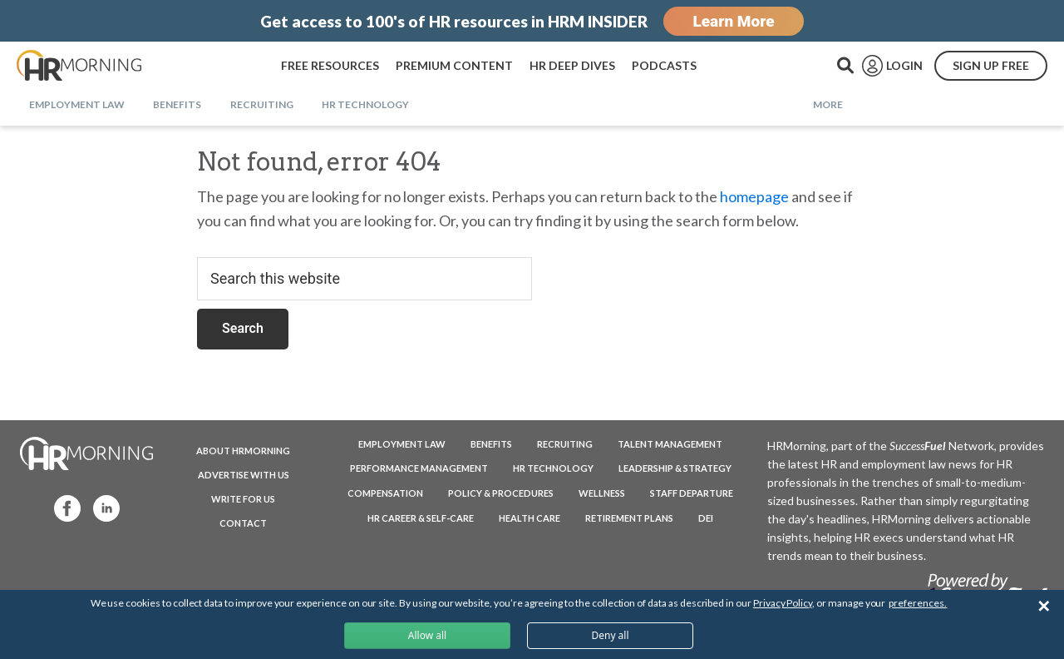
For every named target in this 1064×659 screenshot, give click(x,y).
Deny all (609, 635)
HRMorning (79, 66)
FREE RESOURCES (330, 65)
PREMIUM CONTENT (454, 65)
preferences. (918, 603)
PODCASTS (664, 65)
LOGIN (904, 65)
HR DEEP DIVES (572, 65)
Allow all (427, 635)
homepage (754, 196)
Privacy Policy (782, 603)
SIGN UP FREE (991, 65)
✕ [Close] (1044, 606)
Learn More (733, 21)
